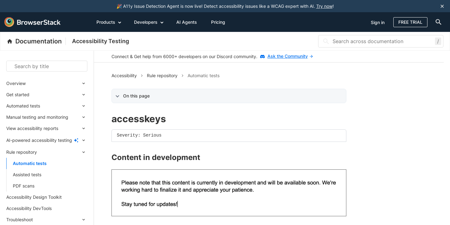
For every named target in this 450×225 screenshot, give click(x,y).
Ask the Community (290, 56)
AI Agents (186, 22)
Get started (17, 94)
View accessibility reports (32, 128)
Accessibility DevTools (29, 208)
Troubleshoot (19, 219)
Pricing (218, 22)
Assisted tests (27, 174)
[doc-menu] (437, 22)
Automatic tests (30, 163)
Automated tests (23, 105)
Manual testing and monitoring (37, 117)
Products (109, 22)
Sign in (378, 22)
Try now (324, 6)
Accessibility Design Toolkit (34, 197)
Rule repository (21, 152)
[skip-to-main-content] (25, 6)
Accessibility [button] (124, 75)
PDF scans (23, 185)
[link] (228, 192)
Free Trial (410, 22)
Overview (16, 83)
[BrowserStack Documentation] (36, 41)
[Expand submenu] (56, 83)
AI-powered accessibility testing (39, 140)
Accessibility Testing (100, 41)
